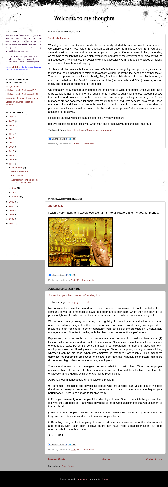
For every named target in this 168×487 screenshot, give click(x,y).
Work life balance (58, 38)
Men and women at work (99, 130)
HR (68, 302)
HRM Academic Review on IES (21, 90)
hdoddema (82, 479)
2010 (12, 164)
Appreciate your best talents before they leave (75, 295)
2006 (12, 214)
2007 (12, 210)
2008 (12, 206)
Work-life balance (76, 130)
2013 (12, 151)
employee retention (81, 302)
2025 (12, 117)
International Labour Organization (22, 98)
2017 (12, 134)
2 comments (88, 144)
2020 (12, 121)
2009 (12, 202)
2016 (12, 138)
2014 (12, 147)
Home (106, 459)
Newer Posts (57, 459)
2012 (12, 155)
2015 (12, 142)
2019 (12, 125)
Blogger (104, 479)
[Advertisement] (105, 173)
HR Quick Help (13, 86)
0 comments (88, 449)
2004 (12, 223)
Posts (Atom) (68, 466)
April (14, 192)
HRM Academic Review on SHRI (22, 94)
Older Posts (154, 459)
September (17, 167)
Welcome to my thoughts (84, 18)
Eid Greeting (55, 205)
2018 (12, 129)
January (16, 196)
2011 (12, 159)
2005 (12, 219)
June (14, 188)
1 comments (88, 280)
